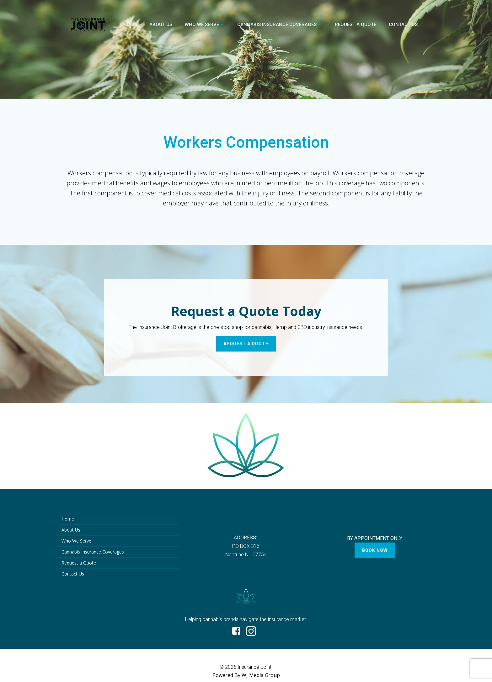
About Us (160, 24)
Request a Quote (355, 24)
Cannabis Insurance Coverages (279, 24)
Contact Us (403, 24)
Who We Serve (205, 24)
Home (130, 24)
